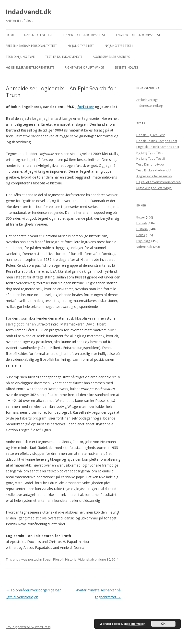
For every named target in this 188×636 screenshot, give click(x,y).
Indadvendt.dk (28, 11)
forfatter (85, 106)
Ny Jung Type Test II (119, 46)
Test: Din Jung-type (20, 57)
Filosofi (58, 559)
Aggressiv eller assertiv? (111, 57)
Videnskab (86, 559)
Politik (140, 235)
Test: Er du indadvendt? (63, 57)
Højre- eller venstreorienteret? (30, 67)
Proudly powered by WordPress (28, 627)
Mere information (134, 623)
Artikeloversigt (147, 99)
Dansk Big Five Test (38, 35)
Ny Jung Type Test (81, 46)
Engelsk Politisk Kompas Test (138, 35)
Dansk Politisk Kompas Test (84, 35)
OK (163, 623)
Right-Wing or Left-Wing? (84, 67)
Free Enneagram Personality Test (31, 46)
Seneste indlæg (126, 67)
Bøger (47, 559)
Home (10, 35)
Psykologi (143, 241)
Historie (71, 559)
